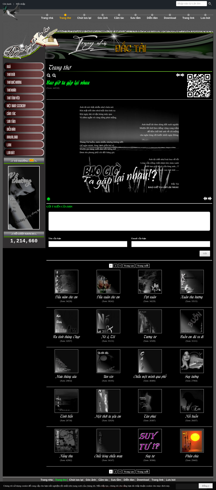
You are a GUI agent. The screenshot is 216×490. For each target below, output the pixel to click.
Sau (183, 75)
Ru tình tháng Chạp (66, 336)
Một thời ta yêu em (108, 416)
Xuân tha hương (192, 296)
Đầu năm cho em (66, 296)
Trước (178, 75)
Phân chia (192, 455)
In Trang (48, 199)
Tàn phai (150, 416)
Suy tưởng (192, 376)
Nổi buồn (192, 416)
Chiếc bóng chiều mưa (108, 455)
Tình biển (66, 416)
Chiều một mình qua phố (150, 376)
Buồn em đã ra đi (192, 336)
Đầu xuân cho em (108, 296)
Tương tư (150, 336)
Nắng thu (66, 455)
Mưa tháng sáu (66, 376)
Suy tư (150, 455)
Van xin (108, 376)
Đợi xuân (150, 296)
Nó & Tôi (108, 336)
